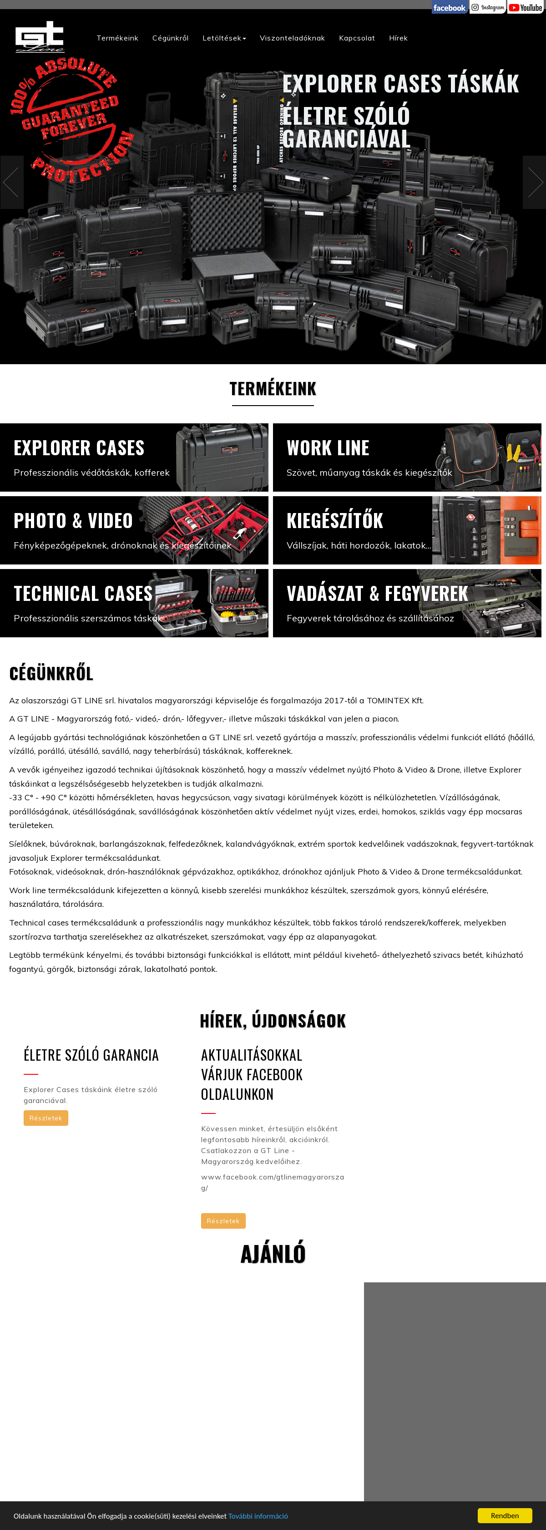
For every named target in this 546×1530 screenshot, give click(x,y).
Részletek (46, 1118)
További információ (258, 1516)
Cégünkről (170, 37)
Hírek (398, 37)
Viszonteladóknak (292, 37)
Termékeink (117, 37)
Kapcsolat (357, 37)
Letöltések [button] (224, 37)
